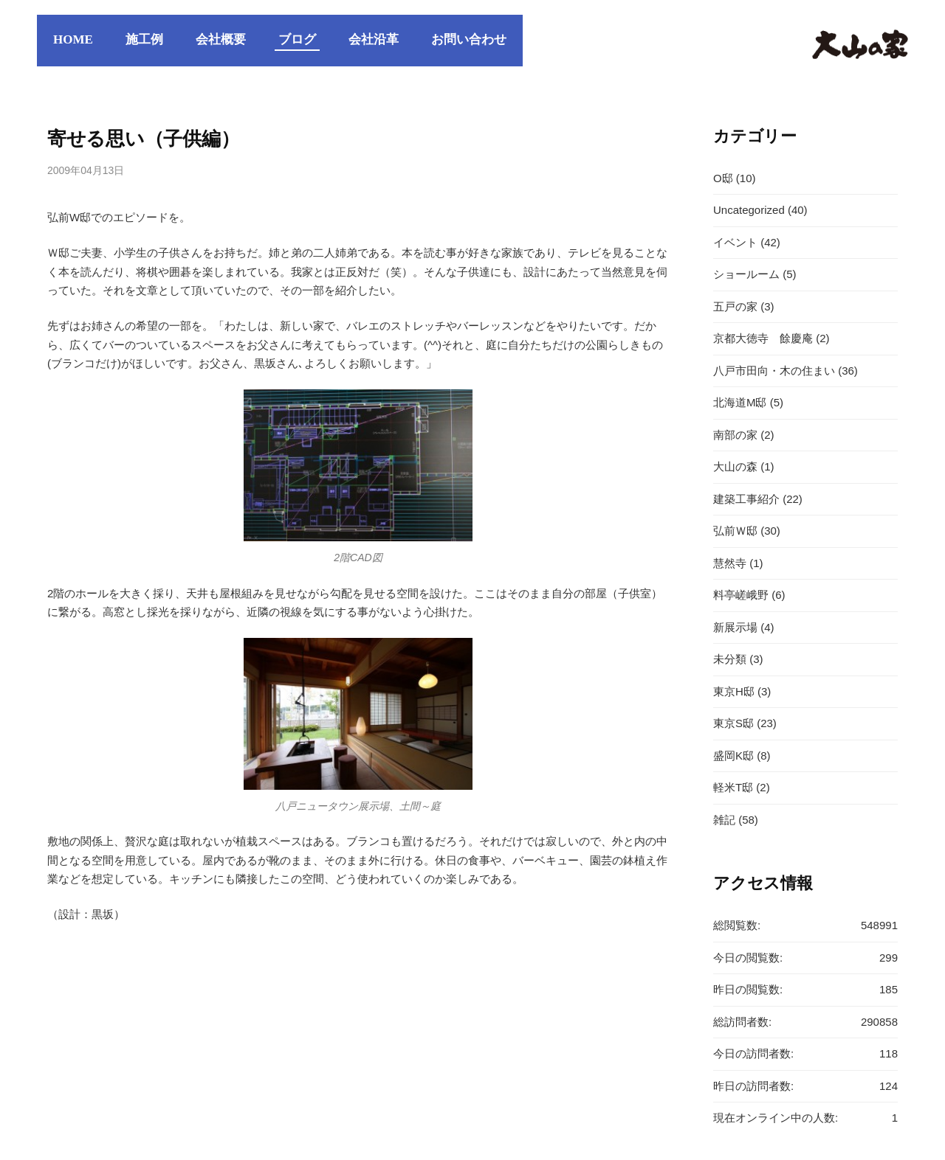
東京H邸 (734, 691)
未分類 (729, 659)
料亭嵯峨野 (741, 594)
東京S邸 (733, 723)
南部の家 (735, 434)
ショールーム (746, 274)
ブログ (297, 39)
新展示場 (735, 627)
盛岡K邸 (733, 755)
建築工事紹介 (746, 499)
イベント (735, 242)
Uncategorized (749, 210)
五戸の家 (735, 306)
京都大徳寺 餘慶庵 (763, 338)
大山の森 (735, 466)
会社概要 (221, 39)
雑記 (724, 819)
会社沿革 (373, 39)
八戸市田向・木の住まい (774, 370)
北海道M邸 (740, 402)
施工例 (144, 39)
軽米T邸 (733, 787)
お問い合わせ (468, 39)
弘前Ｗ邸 (735, 530)
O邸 (723, 178)
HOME (73, 39)
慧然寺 (729, 563)
